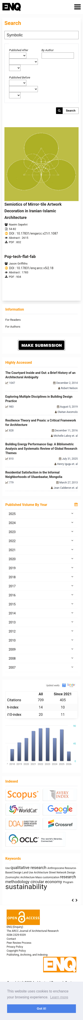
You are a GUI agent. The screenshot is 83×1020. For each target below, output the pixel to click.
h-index (12, 707)
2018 (41, 577)
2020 (41, 559)
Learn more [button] (59, 997)
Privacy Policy (15, 946)
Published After (18, 50)
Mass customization (47, 877)
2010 (41, 640)
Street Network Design (62, 872)
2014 (41, 613)
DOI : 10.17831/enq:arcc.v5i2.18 (31, 268)
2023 (41, 532)
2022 (41, 541)
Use (7, 868)
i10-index (14, 714)
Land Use (28, 872)
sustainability (26, 886)
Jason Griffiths (18, 263)
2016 (41, 595)
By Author (48, 50)
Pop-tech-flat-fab (20, 256)
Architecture (41, 872)
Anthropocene (56, 868)
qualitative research (28, 867)
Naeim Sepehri (18, 224)
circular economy (47, 881)
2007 (41, 667)
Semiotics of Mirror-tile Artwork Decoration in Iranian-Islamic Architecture (33, 211)
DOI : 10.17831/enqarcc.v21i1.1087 (33, 233)
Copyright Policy (16, 950)
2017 (41, 586)
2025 (41, 514)
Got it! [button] (41, 1008)
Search (70, 110)
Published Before (19, 77)
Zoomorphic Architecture (20, 877)
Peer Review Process (19, 942)
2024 (41, 523)
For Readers (13, 319)
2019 (41, 568)
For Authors (12, 326)
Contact (11, 938)
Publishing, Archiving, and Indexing (27, 954)
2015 (41, 604)
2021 (41, 550)
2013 (41, 622)
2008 (41, 658)
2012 (41, 631)
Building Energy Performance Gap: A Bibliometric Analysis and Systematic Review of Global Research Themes (41, 448)
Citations (14, 700)
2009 (41, 649)
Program (68, 882)
